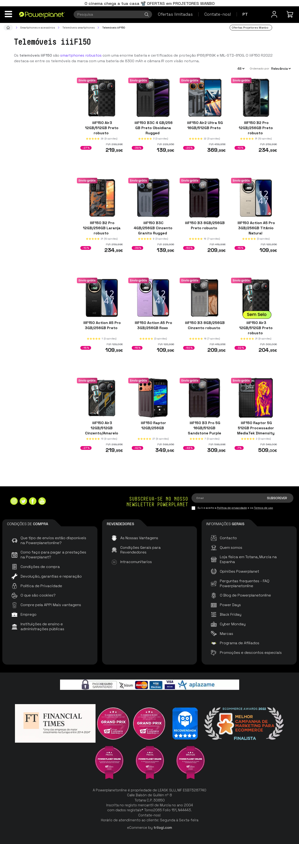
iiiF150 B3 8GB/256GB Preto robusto (204, 225)
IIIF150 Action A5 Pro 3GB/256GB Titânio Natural (256, 227)
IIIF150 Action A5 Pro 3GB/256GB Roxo (153, 325)
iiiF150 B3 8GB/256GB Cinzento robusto (204, 325)
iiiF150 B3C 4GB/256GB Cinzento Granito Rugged (153, 227)
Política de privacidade (232, 507)
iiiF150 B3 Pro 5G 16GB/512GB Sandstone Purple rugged (204, 430)
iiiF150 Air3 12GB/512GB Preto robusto (101, 127)
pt (245, 14)
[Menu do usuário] (274, 14)
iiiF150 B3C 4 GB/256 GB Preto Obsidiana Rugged (153, 127)
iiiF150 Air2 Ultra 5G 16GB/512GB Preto (204, 125)
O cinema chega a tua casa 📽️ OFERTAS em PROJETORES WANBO (150, 3)
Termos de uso (263, 507)
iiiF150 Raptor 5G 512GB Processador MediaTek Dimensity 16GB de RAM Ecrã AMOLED (255, 433)
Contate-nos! (217, 14)
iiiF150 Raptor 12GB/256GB (153, 425)
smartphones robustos (81, 55)
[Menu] (8, 14)
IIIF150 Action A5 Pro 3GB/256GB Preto (101, 325)
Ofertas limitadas (175, 14)
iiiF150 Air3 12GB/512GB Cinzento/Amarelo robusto (101, 430)
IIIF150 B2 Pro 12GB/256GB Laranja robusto (102, 227)
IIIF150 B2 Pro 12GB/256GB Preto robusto (256, 127)
